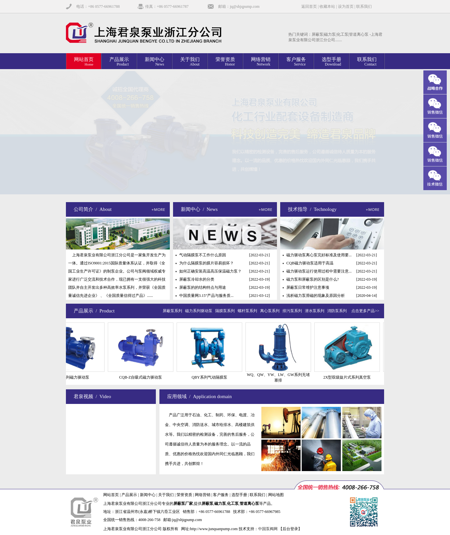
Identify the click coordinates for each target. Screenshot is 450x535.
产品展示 (129, 494)
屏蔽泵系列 (173, 311)
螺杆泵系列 (248, 311)
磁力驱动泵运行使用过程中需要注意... (319, 271)
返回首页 (309, 6)
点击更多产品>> (365, 311)
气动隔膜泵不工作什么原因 (202, 255)
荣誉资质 (184, 494)
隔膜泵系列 (226, 311)
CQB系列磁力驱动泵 (75, 377)
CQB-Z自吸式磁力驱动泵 (143, 377)
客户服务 (221, 494)
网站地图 (276, 494)
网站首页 (111, 494)
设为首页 (346, 6)
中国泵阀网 (268, 529)
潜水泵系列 (315, 311)
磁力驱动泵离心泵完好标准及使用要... (319, 255)
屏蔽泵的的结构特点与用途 (202, 287)
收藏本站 (327, 6)
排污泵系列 (293, 311)
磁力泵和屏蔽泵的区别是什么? (312, 279)
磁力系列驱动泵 (199, 311)
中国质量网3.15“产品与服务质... (206, 295)
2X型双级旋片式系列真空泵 (350, 377)
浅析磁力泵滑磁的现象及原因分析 (315, 295)
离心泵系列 (270, 311)
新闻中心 (148, 494)
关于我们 (166, 494)
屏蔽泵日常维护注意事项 (307, 287)
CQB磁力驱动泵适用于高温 (309, 263)
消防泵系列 (338, 311)
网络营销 (202, 494)
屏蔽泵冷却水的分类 (196, 279)
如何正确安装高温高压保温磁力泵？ (210, 271)
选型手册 (239, 494)
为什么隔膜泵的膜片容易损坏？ (206, 263)
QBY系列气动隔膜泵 (212, 377)
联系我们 (364, 6)
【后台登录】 (290, 529)
